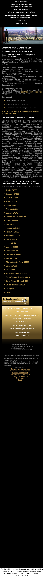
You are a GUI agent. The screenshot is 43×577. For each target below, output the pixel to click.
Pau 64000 (10, 270)
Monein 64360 (12, 247)
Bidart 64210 (11, 202)
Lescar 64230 (11, 239)
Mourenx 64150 (12, 258)
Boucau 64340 (12, 213)
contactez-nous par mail (31, 92)
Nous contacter (22, 336)
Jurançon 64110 (13, 236)
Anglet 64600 (11, 190)
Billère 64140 (11, 205)
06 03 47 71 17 (24, 325)
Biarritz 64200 (12, 198)
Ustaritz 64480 (12, 292)
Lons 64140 (11, 243)
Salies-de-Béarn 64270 (15, 285)
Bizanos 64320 (12, 209)
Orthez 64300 (11, 266)
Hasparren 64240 (13, 228)
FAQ (20, 380)
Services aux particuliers (20, 371)
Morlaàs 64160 (12, 251)
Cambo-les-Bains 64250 (16, 217)
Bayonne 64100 (12, 194)
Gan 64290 (10, 224)
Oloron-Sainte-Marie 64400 (17, 262)
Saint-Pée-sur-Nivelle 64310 (18, 277)
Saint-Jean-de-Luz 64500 (16, 273)
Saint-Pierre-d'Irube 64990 (17, 281)
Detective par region (20, 373)
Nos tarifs (20, 378)
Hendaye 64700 (12, 232)
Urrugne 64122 (12, 289)
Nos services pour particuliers (15, 111)
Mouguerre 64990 (13, 255)
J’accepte (24, 575)
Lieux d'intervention (20, 376)
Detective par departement (20, 374)
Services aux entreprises (20, 369)
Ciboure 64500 (12, 220)
